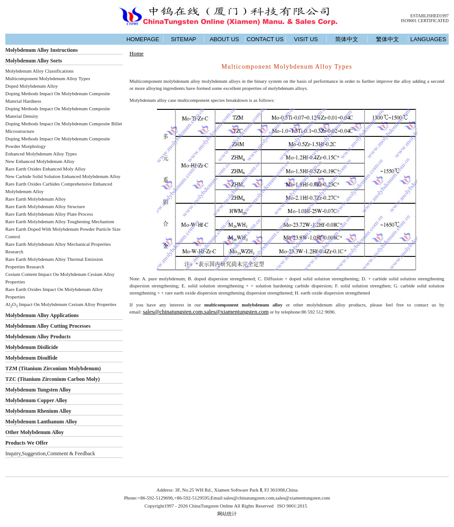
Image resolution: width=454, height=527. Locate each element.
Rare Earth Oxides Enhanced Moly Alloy (45, 168)
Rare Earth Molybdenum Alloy (35, 199)
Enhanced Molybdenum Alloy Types (41, 153)
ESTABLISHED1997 (430, 15)
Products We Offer (26, 443)
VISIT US (306, 39)
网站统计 (227, 513)
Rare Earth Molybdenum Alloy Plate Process (49, 214)
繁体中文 (387, 39)
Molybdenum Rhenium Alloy (38, 411)
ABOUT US (224, 39)
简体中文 (346, 39)
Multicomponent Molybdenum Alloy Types (47, 78)
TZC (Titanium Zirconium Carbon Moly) (52, 379)
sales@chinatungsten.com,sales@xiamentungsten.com (206, 311)
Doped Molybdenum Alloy (31, 86)
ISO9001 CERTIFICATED (425, 20)
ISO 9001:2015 (292, 505)
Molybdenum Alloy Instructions (41, 50)
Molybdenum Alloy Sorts (33, 61)
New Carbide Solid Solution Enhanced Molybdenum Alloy (63, 176)
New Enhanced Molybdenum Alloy (39, 161)
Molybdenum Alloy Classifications (39, 71)
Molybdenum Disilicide (31, 347)
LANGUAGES (428, 39)
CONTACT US (265, 39)
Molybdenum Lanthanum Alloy (41, 421)
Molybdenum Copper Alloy (36, 400)
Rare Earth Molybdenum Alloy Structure (45, 206)
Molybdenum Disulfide (31, 358)
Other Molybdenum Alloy (34, 432)
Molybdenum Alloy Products (37, 336)
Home (136, 53)
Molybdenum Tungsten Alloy (38, 390)
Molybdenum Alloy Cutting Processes (47, 326)
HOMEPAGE (142, 39)
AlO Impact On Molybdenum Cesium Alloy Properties (61, 304)
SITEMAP (183, 39)
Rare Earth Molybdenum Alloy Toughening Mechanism (59, 221)
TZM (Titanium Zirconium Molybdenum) (53, 368)
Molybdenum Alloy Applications (41, 315)
